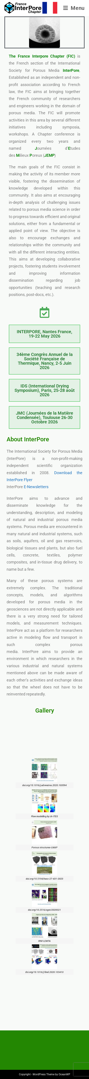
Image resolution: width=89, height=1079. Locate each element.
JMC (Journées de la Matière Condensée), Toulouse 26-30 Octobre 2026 (44, 417)
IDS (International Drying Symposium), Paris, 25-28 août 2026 (45, 390)
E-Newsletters (36, 486)
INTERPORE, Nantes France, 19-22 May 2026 (44, 334)
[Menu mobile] (74, 8)
